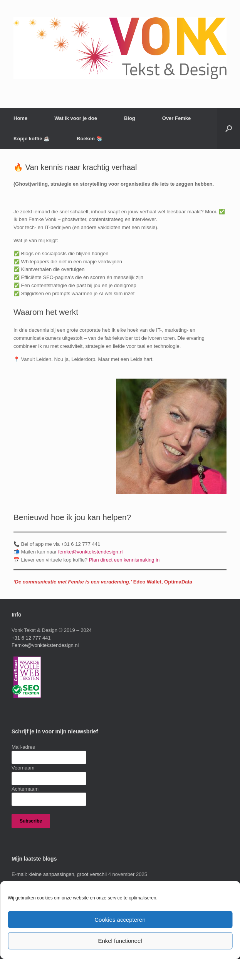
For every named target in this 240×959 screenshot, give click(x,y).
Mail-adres (23, 747)
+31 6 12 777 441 (31, 638)
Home (20, 118)
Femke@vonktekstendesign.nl (45, 645)
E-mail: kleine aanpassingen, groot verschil (59, 874)
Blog (129, 118)
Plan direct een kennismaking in (124, 560)
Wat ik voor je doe (75, 118)
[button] (228, 128)
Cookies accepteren (120, 919)
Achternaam (25, 789)
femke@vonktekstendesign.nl (91, 552)
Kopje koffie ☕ (31, 138)
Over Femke (176, 118)
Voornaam (23, 768)
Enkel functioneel (120, 940)
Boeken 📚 (89, 138)
